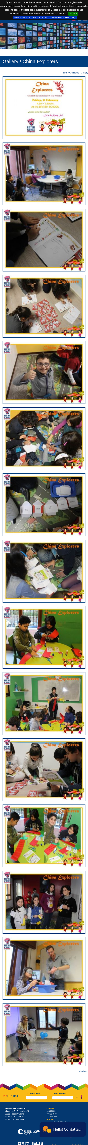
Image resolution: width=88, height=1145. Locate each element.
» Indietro (83, 1071)
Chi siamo (74, 72)
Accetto (73, 13)
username (34, 1093)
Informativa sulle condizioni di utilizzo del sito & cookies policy (45, 17)
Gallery (84, 72)
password (60, 1093)
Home (64, 72)
